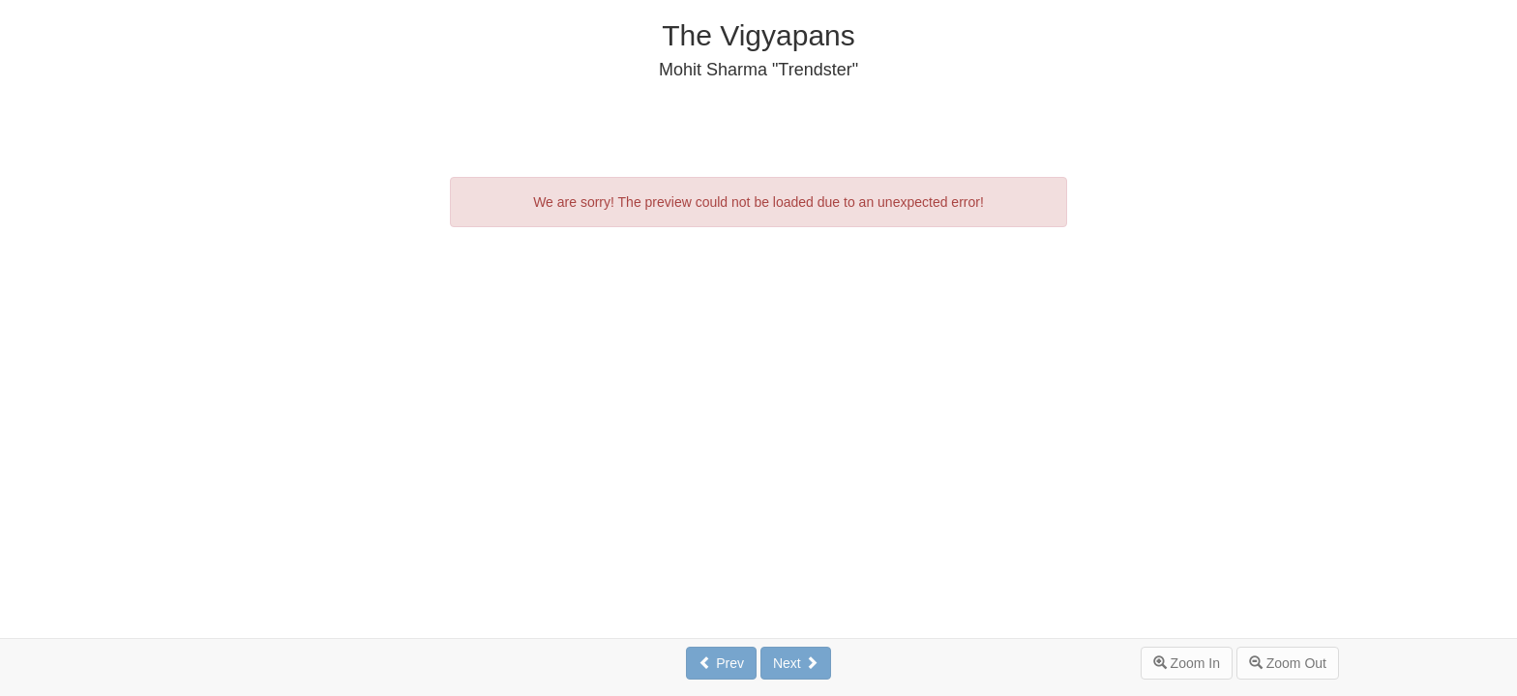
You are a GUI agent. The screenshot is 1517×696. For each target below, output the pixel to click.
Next (795, 663)
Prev (721, 663)
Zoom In (1186, 663)
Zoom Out (1287, 663)
